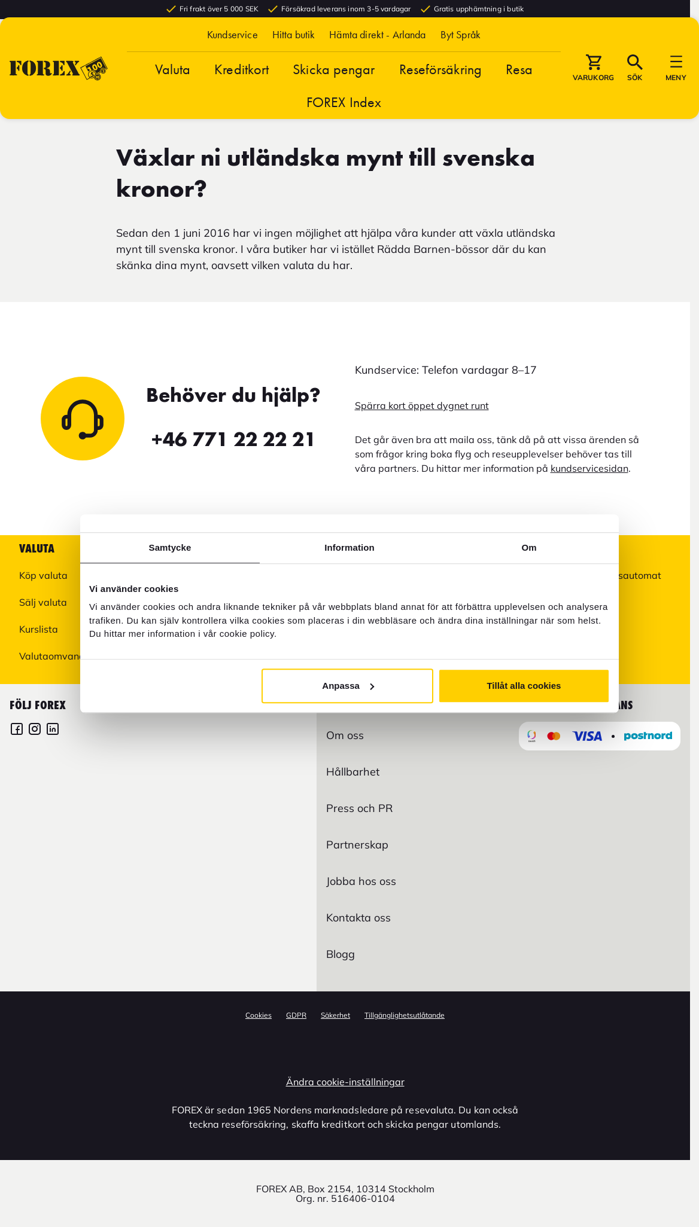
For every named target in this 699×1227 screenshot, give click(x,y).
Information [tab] (349, 547)
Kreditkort (241, 90)
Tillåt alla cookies (524, 685)
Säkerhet (335, 1015)
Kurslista (38, 629)
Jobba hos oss (361, 881)
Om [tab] (528, 547)
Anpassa (348, 685)
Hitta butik (293, 55)
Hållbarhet (352, 772)
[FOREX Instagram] (35, 730)
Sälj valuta (43, 602)
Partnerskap (357, 844)
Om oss (345, 735)
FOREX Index (343, 123)
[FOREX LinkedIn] (52, 730)
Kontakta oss (358, 917)
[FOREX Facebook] (17, 730)
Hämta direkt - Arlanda (377, 55)
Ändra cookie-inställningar (345, 1082)
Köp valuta (43, 575)
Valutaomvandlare (60, 656)
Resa (519, 90)
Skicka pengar (334, 90)
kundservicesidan (589, 468)
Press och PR (359, 808)
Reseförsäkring (440, 90)
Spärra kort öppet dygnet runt (422, 405)
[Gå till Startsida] (59, 89)
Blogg (340, 954)
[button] (460, 55)
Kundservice (232, 55)
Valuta (173, 90)
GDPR (296, 1015)
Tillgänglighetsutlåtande (404, 1015)
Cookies (258, 1015)
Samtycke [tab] (170, 547)
